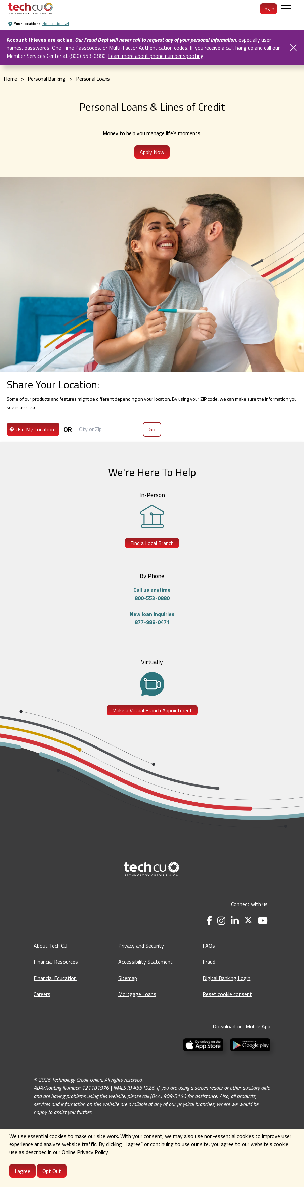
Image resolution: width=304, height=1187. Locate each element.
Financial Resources (56, 962)
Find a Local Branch (152, 543)
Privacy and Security (141, 946)
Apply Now (152, 152)
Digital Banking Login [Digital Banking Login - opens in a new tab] (226, 978)
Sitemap (127, 978)
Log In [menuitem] (268, 8)
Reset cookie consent (227, 994)
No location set (55, 23)
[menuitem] (30, 8)
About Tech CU (50, 946)
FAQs (209, 946)
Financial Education (55, 978)
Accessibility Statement (145, 962)
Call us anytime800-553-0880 (152, 594)
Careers (42, 994)
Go (152, 429)
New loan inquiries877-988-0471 (152, 618)
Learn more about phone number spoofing (156, 56)
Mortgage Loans (137, 994)
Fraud (209, 962)
